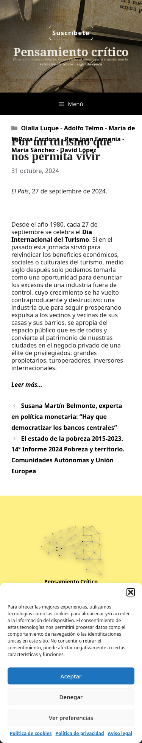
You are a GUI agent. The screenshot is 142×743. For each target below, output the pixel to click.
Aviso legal (120, 733)
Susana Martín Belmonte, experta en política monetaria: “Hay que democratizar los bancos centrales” (66, 417)
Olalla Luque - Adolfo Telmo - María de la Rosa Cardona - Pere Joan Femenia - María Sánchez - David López (73, 139)
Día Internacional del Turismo (51, 236)
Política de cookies (31, 733)
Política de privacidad (80, 733)
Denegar (71, 697)
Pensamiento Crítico (71, 581)
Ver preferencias (71, 717)
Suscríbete (71, 32)
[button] (130, 592)
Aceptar (71, 676)
